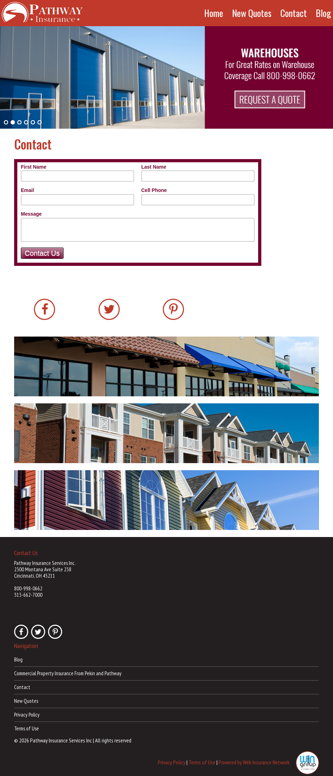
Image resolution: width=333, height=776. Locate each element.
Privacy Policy (27, 714)
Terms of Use (26, 728)
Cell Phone (154, 190)
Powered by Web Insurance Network (254, 761)
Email (27, 190)
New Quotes (252, 13)
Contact (293, 13)
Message (31, 214)
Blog (323, 13)
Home (213, 13)
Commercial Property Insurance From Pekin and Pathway (67, 673)
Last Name (153, 167)
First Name (33, 167)
